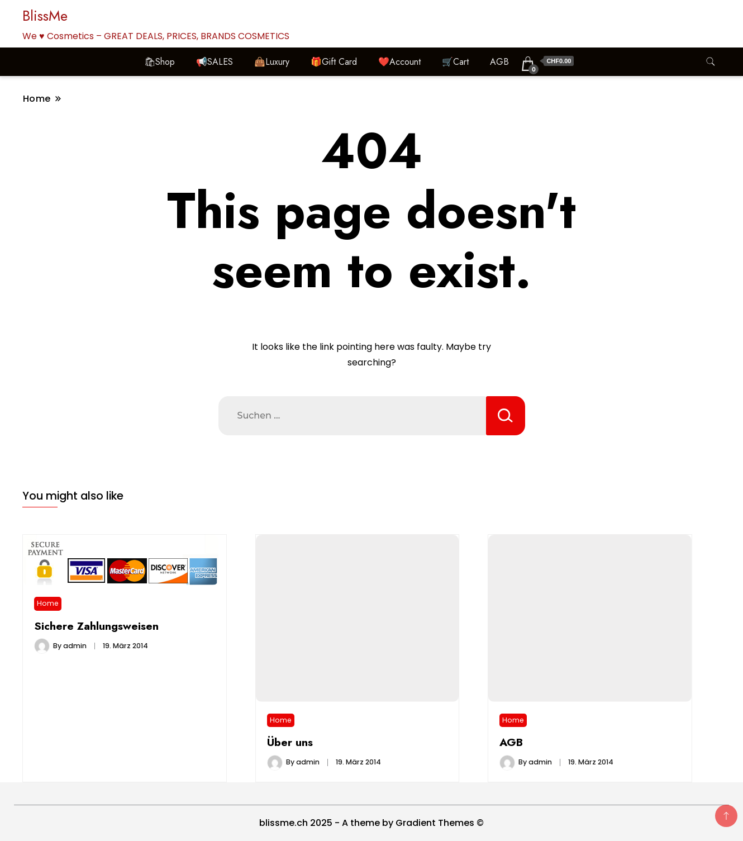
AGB (499, 61)
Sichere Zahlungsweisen (96, 626)
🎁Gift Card (334, 61)
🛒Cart (455, 61)
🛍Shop (159, 61)
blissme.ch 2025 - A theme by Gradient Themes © (371, 822)
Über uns (290, 742)
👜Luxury (271, 61)
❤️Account (399, 61)
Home (48, 603)
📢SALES (214, 61)
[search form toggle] (711, 61)
